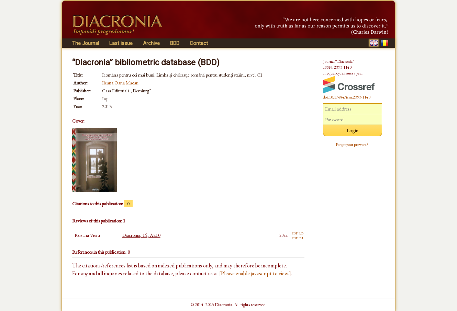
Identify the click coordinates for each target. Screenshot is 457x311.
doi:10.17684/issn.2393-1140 (346, 97)
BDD (174, 43)
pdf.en (297, 237)
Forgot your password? (352, 144)
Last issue (121, 43)
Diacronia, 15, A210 (141, 235)
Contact (199, 43)
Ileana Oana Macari (120, 83)
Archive (151, 43)
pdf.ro (297, 233)
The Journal (85, 43)
